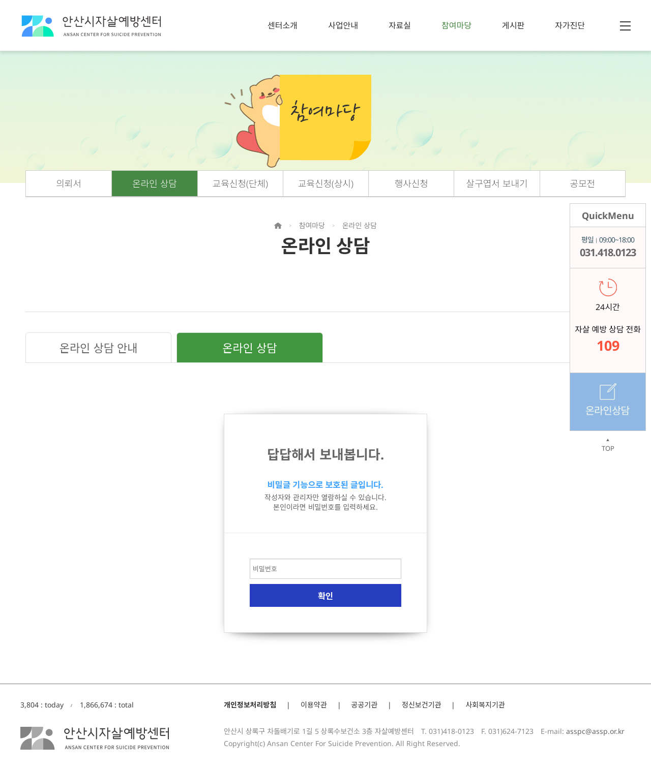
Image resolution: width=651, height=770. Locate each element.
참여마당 (456, 25)
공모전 (583, 183)
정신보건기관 (421, 705)
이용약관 (314, 705)
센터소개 (283, 25)
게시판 (513, 25)
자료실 (400, 25)
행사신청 (411, 183)
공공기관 (364, 705)
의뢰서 (68, 183)
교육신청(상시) (325, 183)
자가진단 (570, 25)
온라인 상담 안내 (99, 347)
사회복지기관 (485, 705)
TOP (608, 445)
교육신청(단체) (240, 183)
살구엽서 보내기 (497, 183)
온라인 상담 (154, 183)
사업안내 (343, 25)
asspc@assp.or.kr (595, 731)
